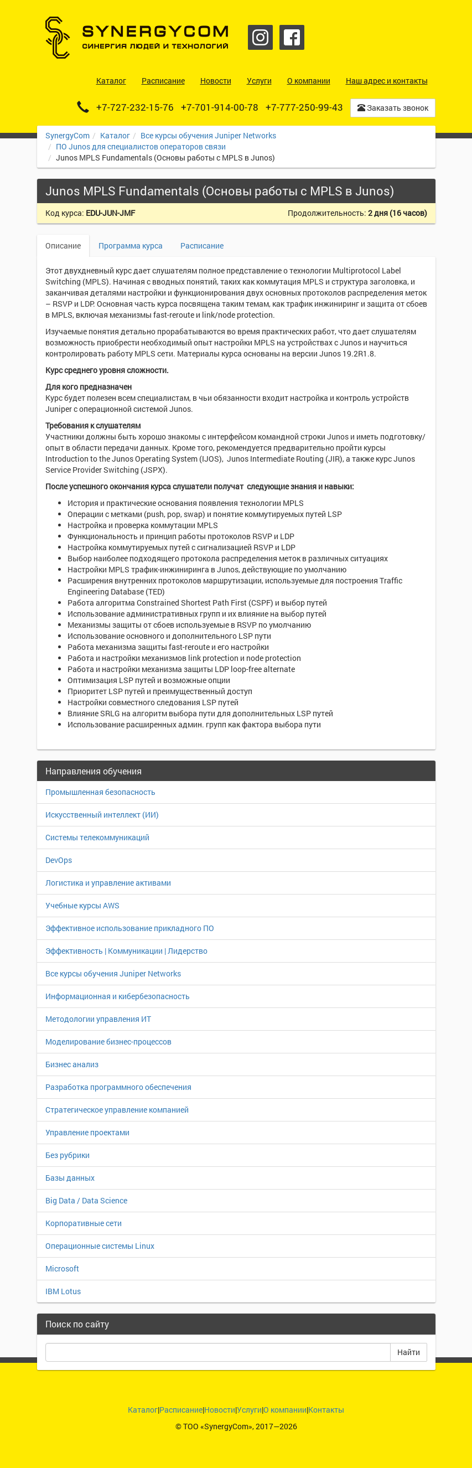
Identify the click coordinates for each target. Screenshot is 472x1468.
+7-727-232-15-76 (135, 107)
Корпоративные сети (83, 1223)
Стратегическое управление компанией (117, 1109)
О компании (285, 1409)
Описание (63, 245)
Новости (219, 1409)
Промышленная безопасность (100, 792)
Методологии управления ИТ (98, 1019)
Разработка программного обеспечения (118, 1087)
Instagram (260, 37)
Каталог (115, 135)
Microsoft (62, 1268)
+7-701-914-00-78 (219, 107)
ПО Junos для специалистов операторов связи (141, 146)
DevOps (58, 860)
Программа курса (130, 245)
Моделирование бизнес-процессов (108, 1041)
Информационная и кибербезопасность (117, 996)
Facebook (291, 37)
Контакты (326, 1409)
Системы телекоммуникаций (97, 837)
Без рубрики (67, 1155)
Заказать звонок (392, 107)
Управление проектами (87, 1132)
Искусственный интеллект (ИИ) (102, 814)
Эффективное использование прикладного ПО (129, 928)
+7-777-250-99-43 (304, 107)
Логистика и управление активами (108, 882)
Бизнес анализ (71, 1064)
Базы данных (70, 1177)
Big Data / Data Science (86, 1200)
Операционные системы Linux (99, 1245)
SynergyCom (67, 135)
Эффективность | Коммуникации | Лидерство (126, 950)
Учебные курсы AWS (82, 905)
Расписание (202, 245)
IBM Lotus (63, 1291)
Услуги (249, 1409)
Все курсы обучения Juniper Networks (208, 135)
